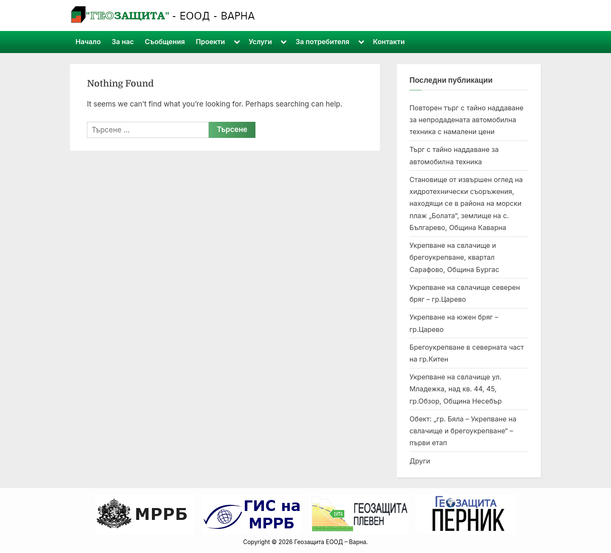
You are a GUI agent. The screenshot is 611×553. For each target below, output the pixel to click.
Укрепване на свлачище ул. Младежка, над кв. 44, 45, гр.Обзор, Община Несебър (455, 389)
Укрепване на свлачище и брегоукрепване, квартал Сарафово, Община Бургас (454, 257)
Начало (88, 41)
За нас (123, 41)
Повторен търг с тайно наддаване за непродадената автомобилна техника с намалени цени (466, 120)
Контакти (389, 41)
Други (419, 461)
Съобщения (165, 41)
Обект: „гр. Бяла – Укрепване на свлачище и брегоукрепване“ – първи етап (462, 431)
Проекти (210, 41)
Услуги (260, 41)
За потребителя (323, 41)
